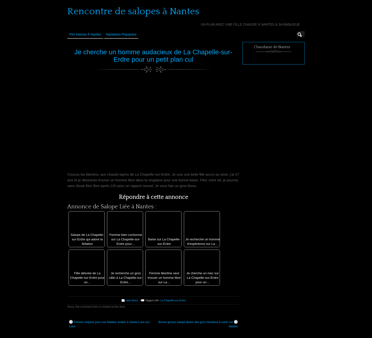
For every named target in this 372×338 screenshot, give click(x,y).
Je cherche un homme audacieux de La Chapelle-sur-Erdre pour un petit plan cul (153, 55)
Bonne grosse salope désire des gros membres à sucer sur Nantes (198, 324)
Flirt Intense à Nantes (85, 34)
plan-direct (132, 300)
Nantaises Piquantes (121, 34)
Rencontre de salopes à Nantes (133, 11)
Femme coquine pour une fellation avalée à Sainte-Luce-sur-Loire (109, 324)
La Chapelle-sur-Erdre (173, 300)
